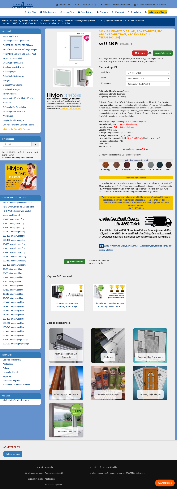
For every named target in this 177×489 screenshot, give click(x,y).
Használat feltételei (11, 372)
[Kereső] (35, 144)
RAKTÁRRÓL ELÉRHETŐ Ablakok (18, 45)
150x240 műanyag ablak (13, 335)
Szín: (103, 77)
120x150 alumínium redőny (14, 261)
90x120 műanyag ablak (13, 286)
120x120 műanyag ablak (13, 302)
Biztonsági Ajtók (9, 72)
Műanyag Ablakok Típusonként (16, 41)
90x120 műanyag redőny (13, 219)
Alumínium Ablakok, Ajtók (13, 67)
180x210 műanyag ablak (13, 323)
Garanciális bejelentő (54, 473)
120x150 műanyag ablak (13, 306)
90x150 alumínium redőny (14, 248)
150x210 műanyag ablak (13, 331)
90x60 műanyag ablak (12, 281)
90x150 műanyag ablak (13, 290)
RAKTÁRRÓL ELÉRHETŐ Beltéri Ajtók (19, 54)
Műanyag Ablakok (10, 36)
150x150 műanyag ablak (13, 310)
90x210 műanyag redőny (13, 227)
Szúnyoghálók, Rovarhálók (14, 107)
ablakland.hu (111, 467)
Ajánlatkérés (165, 483)
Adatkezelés (8, 364)
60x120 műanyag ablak (13, 277)
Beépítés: (105, 72)
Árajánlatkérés (163, 53)
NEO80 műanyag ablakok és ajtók (17, 203)
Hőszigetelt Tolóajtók (11, 89)
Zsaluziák (7, 103)
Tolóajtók (6, 80)
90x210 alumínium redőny (14, 252)
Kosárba (140, 53)
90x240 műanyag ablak (13, 298)
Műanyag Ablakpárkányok (14, 111)
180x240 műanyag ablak (13, 327)
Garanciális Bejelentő (12, 380)
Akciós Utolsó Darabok (12, 58)
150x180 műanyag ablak (13, 315)
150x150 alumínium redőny (14, 265)
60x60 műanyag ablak (12, 269)
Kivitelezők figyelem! (53, 485)
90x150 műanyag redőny (13, 223)
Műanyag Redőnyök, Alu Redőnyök (18, 98)
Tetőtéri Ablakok (9, 94)
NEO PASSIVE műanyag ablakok (17, 211)
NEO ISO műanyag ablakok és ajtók (18, 207)
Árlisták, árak (8, 116)
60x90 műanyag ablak (12, 273)
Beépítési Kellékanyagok (13, 120)
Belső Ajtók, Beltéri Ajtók (13, 76)
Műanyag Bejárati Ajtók (13, 63)
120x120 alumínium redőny (14, 256)
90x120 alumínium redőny (14, 244)
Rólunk (6, 368)
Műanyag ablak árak (11, 215)
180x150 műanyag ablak (13, 319)
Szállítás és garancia (12, 360)
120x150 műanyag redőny (14, 236)
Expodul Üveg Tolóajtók (13, 85)
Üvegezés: (106, 83)
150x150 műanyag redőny (14, 240)
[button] (48, 12)
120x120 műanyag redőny (14, 232)
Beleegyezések (13, 454)
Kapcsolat (7, 376)
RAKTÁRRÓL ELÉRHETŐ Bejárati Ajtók (20, 49)
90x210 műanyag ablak (13, 294)
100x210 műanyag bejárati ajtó (16, 344)
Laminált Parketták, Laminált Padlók (18, 125)
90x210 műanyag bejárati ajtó (15, 339)
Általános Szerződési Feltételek (16, 385)
